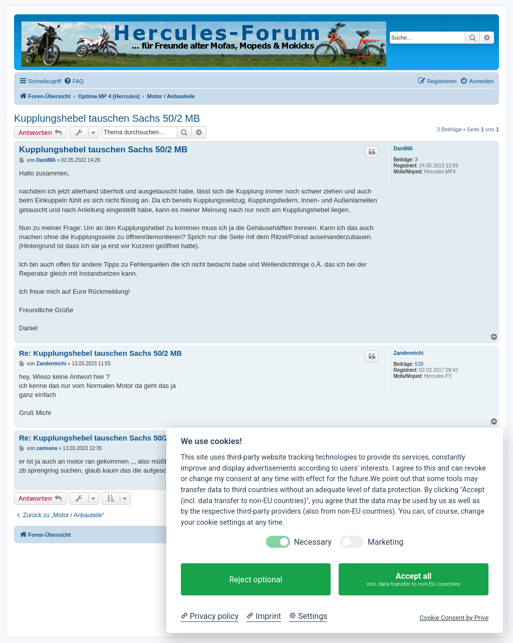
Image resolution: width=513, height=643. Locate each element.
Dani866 (402, 148)
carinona (47, 448)
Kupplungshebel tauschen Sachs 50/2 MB (107, 118)
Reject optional (255, 579)
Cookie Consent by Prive (453, 617)
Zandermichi (408, 353)
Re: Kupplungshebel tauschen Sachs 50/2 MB (100, 353)
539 (419, 364)
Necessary (313, 542)
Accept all (413, 579)
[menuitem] (74, 81)
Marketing (385, 542)
